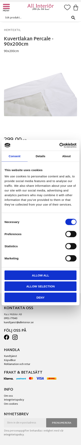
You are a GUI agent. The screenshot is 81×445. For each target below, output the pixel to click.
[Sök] (73, 18)
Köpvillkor (10, 360)
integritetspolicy (14, 434)
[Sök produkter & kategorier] (39, 18)
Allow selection (40, 286)
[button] (7, 7)
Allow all (40, 275)
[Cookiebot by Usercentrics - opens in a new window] (59, 145)
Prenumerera (61, 423)
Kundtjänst (10, 356)
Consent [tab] (14, 156)
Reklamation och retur (17, 364)
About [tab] (66, 156)
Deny (40, 297)
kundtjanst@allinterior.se (19, 322)
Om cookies (11, 404)
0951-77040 (10, 318)
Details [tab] (40, 156)
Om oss (8, 396)
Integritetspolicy (14, 400)
